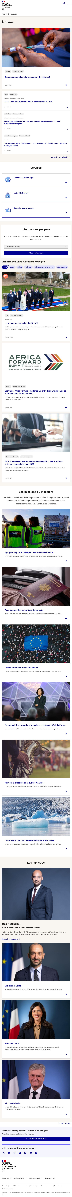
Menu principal (69, 3)
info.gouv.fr (5, 1178)
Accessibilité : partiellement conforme (19, 1186)
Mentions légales (34, 1186)
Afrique (20, 267)
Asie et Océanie (62, 267)
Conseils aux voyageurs (24, 208)
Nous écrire (57, 1186)
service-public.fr (19, 1178)
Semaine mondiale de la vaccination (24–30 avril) (27, 77)
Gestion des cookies (7, 1189)
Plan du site (5, 1186)
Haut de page (65, 1123)
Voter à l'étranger (21, 193)
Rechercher (64, 3)
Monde (5, 267)
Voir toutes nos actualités (59, 157)
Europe (12, 267)
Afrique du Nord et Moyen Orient (44, 267)
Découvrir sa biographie (10, 939)
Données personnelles (47, 1186)
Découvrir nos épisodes (36, 1138)
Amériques (28, 267)
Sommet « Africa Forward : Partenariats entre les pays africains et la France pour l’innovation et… (35, 392)
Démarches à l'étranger (23, 178)
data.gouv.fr (49, 1178)
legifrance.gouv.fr (35, 1178)
